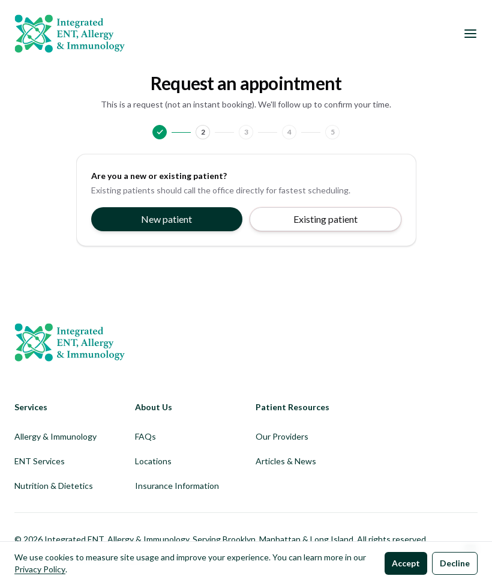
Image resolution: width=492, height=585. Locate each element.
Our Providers (282, 436)
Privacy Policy (39, 569)
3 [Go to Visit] (246, 131)
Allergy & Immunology (55, 436)
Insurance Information (177, 485)
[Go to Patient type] (159, 132)
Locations (153, 461)
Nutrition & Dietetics (53, 485)
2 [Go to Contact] (203, 131)
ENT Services (39, 461)
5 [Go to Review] (333, 131)
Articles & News (286, 461)
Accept (406, 563)
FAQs (145, 436)
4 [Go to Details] (289, 131)
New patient (166, 219)
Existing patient (325, 219)
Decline (455, 563)
